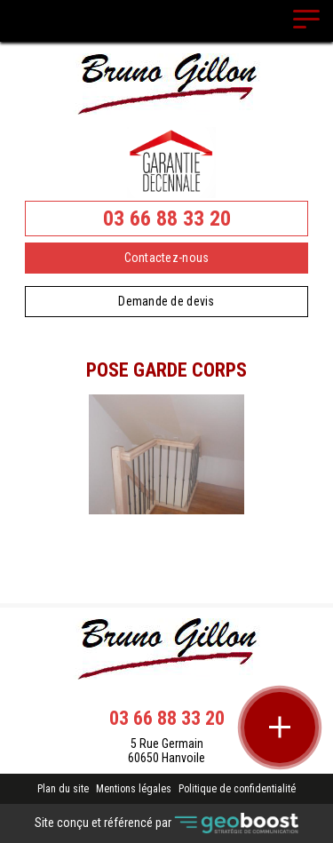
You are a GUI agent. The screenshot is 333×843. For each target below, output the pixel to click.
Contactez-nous (167, 258)
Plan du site (63, 789)
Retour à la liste (166, 560)
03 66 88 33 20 (167, 218)
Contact (166, 529)
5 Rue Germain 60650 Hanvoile (166, 750)
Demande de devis (166, 301)
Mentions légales (133, 789)
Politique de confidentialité (237, 789)
